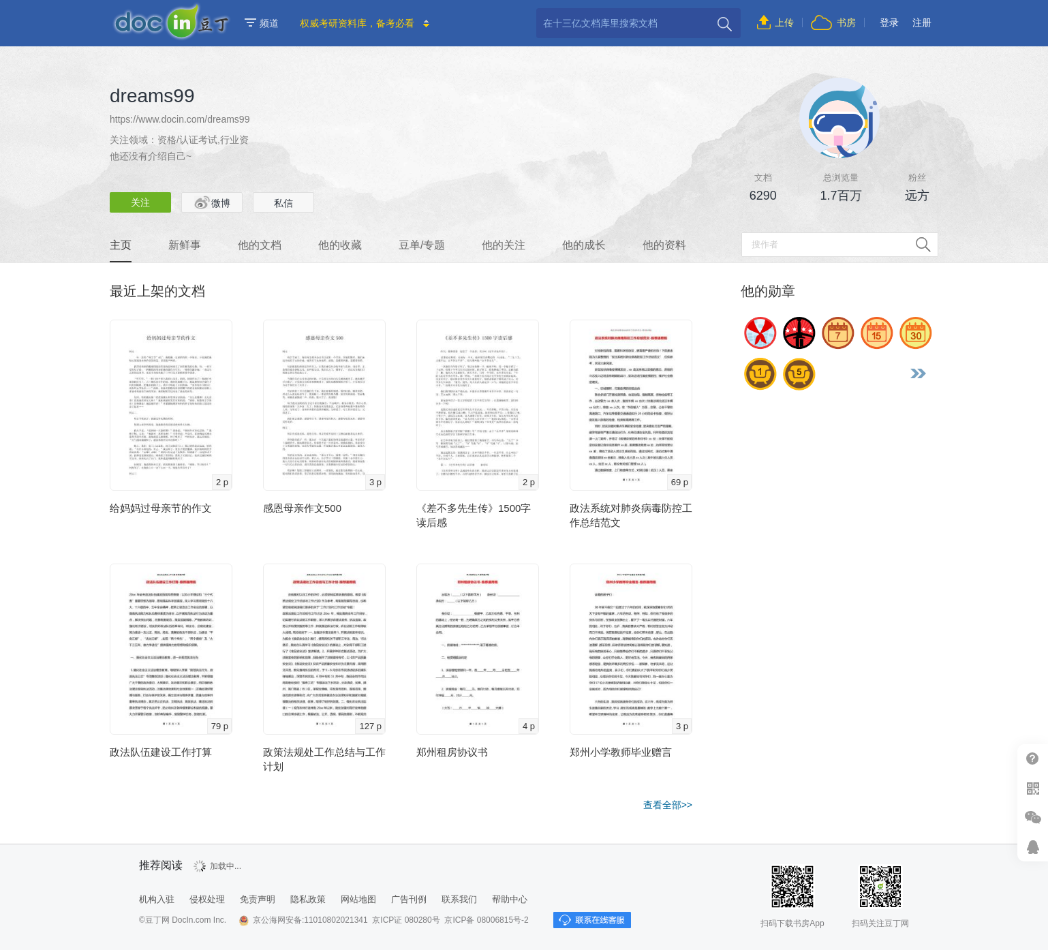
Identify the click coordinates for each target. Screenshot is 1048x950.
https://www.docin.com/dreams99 (179, 119)
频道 (262, 23)
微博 (212, 202)
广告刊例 (409, 899)
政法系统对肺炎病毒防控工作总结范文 (631, 515)
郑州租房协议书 (452, 752)
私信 (283, 203)
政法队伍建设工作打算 (161, 752)
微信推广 (1032, 817)
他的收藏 (340, 245)
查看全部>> (667, 804)
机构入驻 (156, 899)
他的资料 (664, 245)
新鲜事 (184, 245)
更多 (918, 373)
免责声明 (257, 899)
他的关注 (503, 245)
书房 (846, 22)
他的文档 (259, 245)
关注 (140, 202)
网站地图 (358, 899)
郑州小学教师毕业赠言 (621, 752)
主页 (121, 245)
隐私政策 (308, 899)
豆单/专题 (422, 245)
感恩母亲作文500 (302, 508)
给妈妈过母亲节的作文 (161, 508)
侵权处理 (207, 899)
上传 (784, 22)
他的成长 (584, 245)
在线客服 (1032, 846)
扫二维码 (1032, 788)
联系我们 (459, 899)
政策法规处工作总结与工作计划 (324, 759)
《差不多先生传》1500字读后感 (473, 515)
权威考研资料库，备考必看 (357, 23)
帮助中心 (1032, 758)
